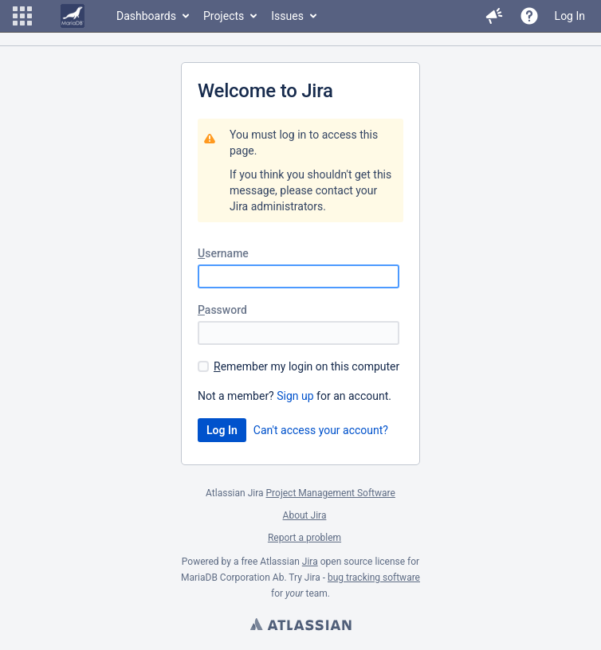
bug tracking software (374, 577)
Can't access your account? (320, 430)
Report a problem (304, 537)
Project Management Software (330, 493)
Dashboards (146, 16)
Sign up (295, 396)
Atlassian (300, 626)
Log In (570, 16)
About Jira (305, 515)
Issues (287, 16)
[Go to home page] (72, 16)
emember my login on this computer (306, 366)
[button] (22, 16)
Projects (223, 16)
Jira (310, 561)
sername (223, 253)
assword (222, 309)
